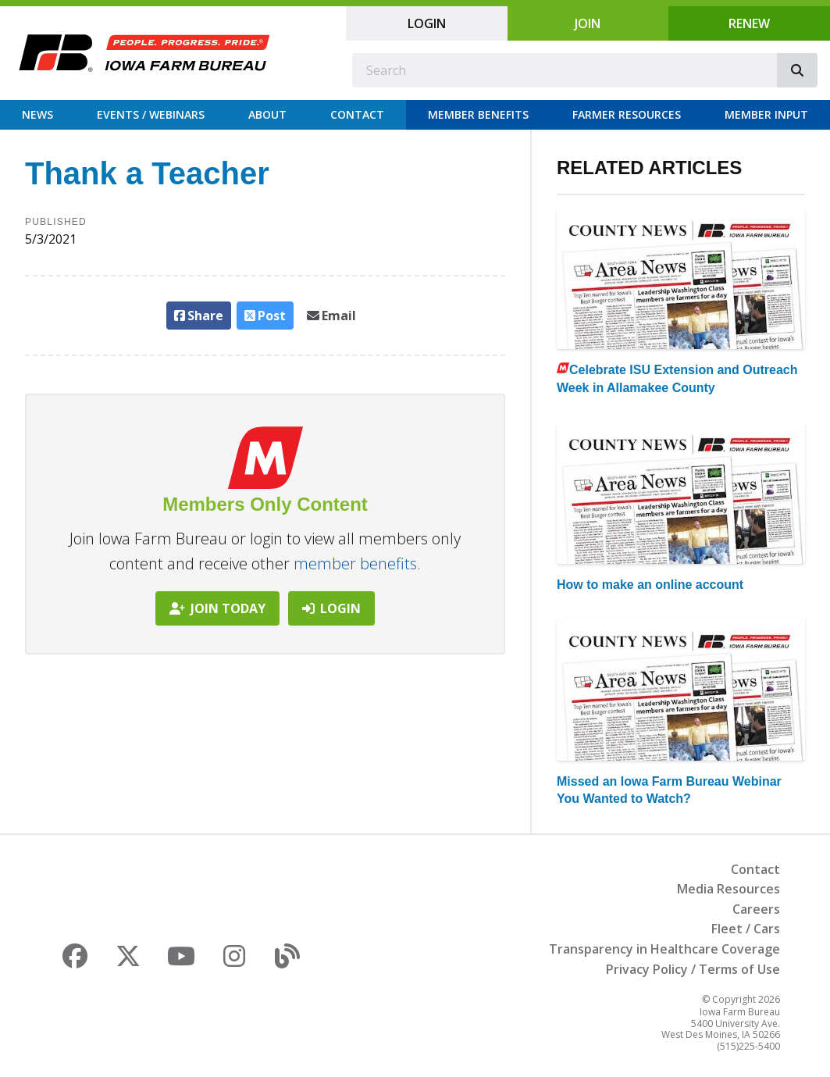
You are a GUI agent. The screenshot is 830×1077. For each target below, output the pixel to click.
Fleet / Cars (745, 928)
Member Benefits (478, 114)
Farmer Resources (626, 114)
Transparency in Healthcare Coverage (664, 949)
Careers (756, 909)
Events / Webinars (151, 114)
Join (587, 23)
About (267, 114)
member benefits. (357, 563)
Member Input (766, 114)
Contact (357, 114)
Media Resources (728, 888)
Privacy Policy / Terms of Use (693, 969)
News (37, 114)
